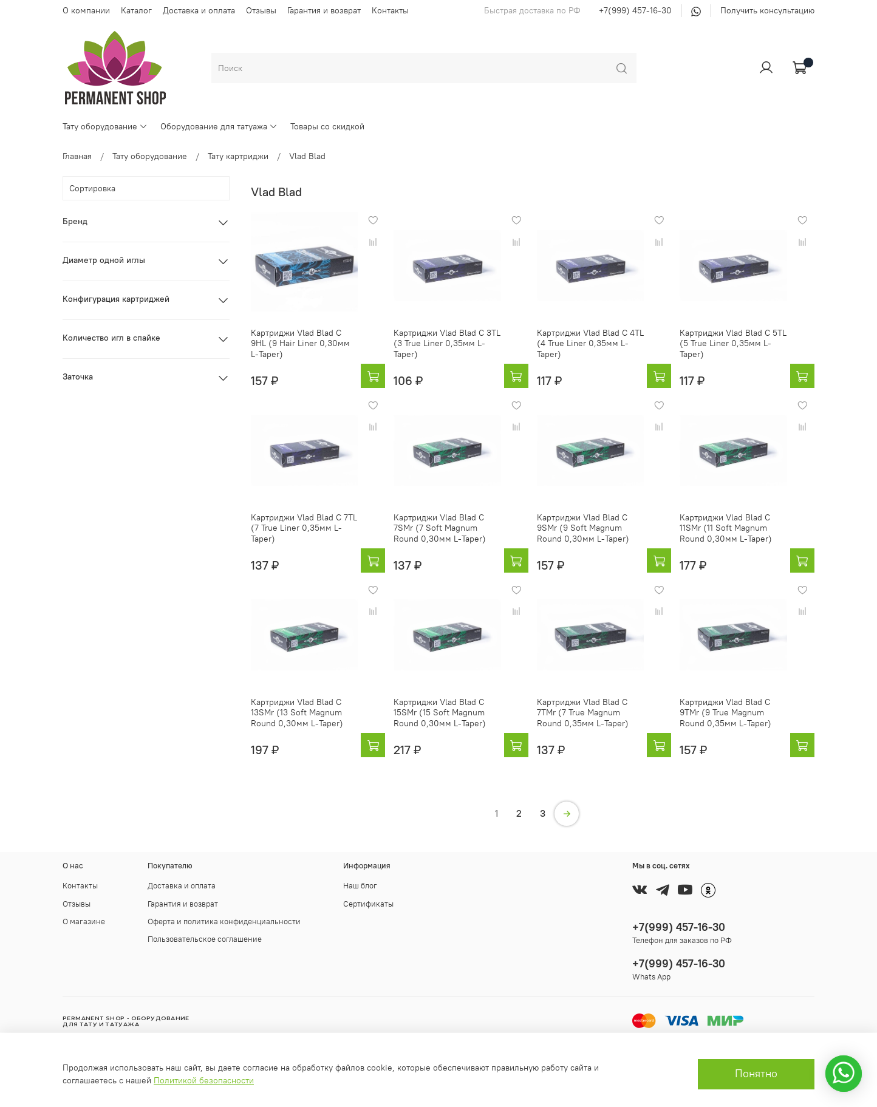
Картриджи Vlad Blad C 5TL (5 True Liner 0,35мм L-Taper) (733, 343)
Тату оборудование (105, 126)
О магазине (84, 921)
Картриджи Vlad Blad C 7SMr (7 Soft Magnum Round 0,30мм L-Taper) (440, 528)
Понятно (756, 1073)
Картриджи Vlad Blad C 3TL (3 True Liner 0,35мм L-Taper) (447, 343)
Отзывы (261, 10)
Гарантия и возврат (324, 10)
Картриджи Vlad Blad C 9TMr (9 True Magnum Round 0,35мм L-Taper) (725, 713)
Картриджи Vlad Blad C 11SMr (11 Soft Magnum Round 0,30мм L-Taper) (726, 528)
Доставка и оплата (199, 10)
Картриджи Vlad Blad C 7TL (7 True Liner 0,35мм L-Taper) (304, 528)
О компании (86, 10)
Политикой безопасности (204, 1080)
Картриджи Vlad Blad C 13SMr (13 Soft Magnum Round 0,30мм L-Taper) (297, 713)
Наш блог (360, 885)
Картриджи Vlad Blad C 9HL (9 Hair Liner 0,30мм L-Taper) (300, 343)
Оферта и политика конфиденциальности (224, 921)
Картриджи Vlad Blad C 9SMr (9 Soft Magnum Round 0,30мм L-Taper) (583, 528)
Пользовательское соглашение (205, 939)
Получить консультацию (767, 10)
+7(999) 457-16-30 (635, 10)
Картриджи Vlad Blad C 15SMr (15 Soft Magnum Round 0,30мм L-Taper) (440, 713)
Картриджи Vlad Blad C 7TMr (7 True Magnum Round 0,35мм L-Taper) (583, 713)
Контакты (390, 10)
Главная (77, 156)
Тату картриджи (238, 156)
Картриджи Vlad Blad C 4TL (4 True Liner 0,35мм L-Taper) (590, 343)
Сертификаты (368, 903)
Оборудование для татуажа (219, 126)
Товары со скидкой (327, 126)
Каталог (136, 10)
